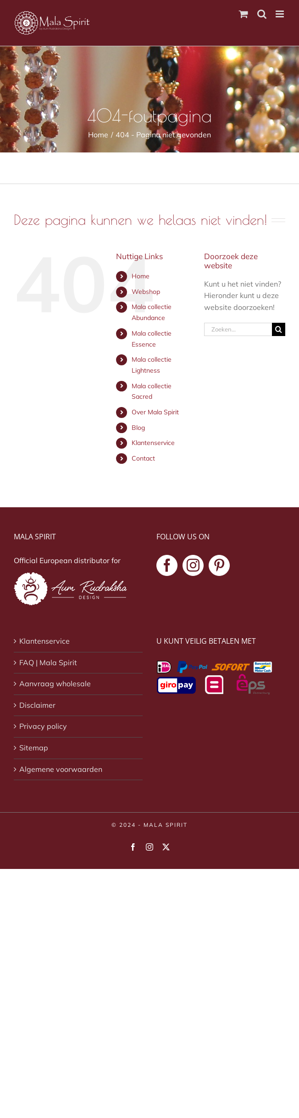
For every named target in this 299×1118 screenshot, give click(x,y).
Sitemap (33, 747)
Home (141, 276)
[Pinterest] (219, 565)
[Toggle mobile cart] (243, 14)
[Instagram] (193, 565)
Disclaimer (37, 705)
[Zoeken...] (238, 329)
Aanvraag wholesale (55, 683)
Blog (138, 427)
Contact (143, 458)
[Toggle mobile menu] (280, 14)
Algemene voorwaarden (60, 769)
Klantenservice (153, 443)
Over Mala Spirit (155, 412)
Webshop (146, 292)
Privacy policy (43, 726)
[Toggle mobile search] (261, 14)
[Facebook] (166, 565)
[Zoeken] (278, 329)
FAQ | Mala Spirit (48, 662)
